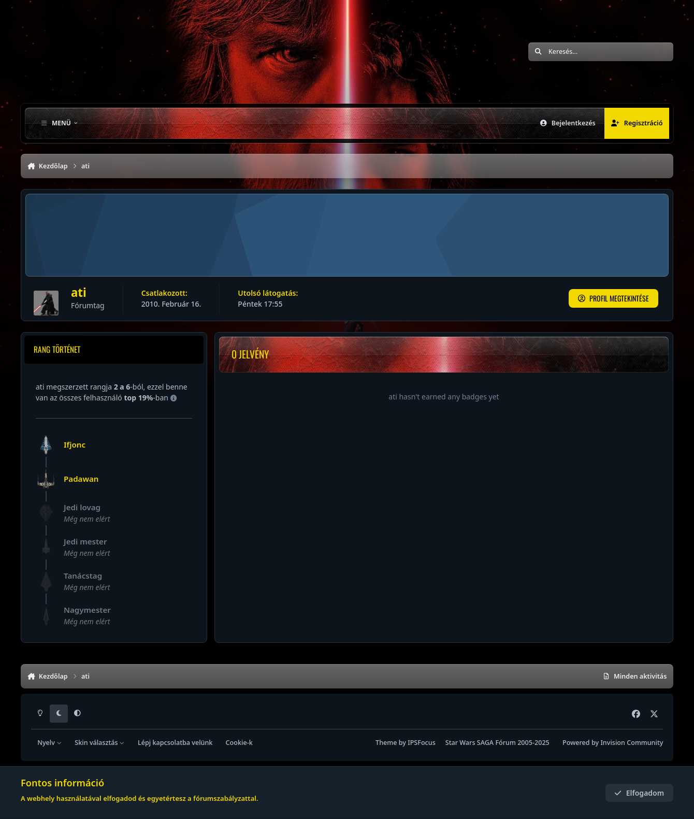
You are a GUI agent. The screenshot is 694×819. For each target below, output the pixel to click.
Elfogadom (639, 793)
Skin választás (100, 742)
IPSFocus (422, 742)
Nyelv (49, 742)
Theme (386, 742)
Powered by (612, 742)
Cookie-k (239, 742)
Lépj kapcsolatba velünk (175, 742)
